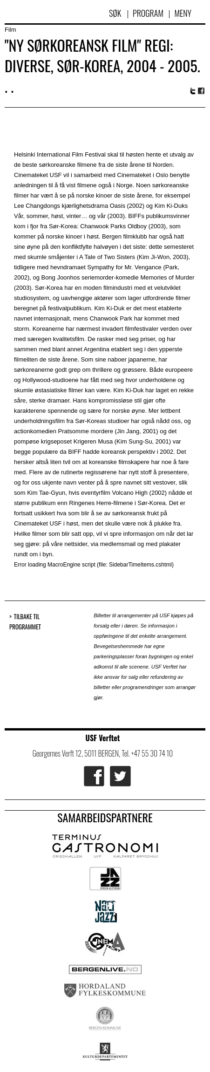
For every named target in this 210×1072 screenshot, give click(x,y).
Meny (182, 13)
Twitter (192, 91)
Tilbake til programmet (25, 621)
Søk (116, 13)
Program (148, 13)
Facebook (201, 91)
